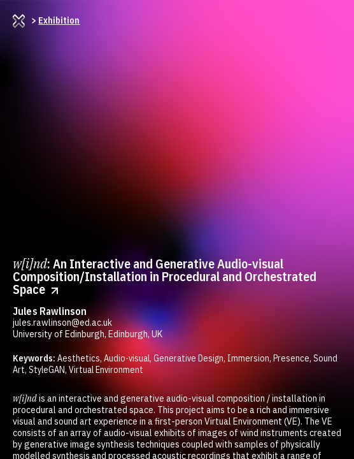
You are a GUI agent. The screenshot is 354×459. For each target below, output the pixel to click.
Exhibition (59, 20)
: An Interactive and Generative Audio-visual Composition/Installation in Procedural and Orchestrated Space (164, 276)
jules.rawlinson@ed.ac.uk (62, 322)
